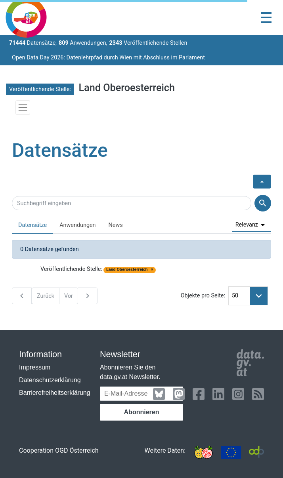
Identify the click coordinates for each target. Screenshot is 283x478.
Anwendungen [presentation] (77, 225)
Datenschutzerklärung (50, 380)
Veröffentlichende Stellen (148, 43)
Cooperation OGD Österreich (59, 450)
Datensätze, (33, 43)
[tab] (32, 225)
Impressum (34, 367)
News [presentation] (116, 225)
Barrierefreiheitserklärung (54, 392)
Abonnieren (141, 412)
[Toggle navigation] (266, 17)
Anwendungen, (83, 43)
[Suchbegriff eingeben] (131, 203)
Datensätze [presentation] (32, 225)
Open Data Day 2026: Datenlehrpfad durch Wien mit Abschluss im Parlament (108, 57)
